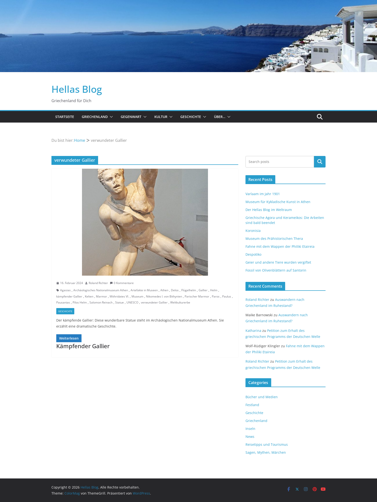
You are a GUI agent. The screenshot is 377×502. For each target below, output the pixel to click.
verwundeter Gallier (154, 302)
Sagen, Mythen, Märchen (265, 452)
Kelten (89, 296)
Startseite (64, 116)
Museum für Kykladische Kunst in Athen (277, 201)
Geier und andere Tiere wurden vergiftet (278, 262)
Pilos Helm (80, 302)
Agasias (65, 290)
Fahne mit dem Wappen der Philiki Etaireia (279, 246)
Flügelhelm (188, 290)
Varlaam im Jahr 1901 (262, 194)
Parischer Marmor (197, 296)
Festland (252, 405)
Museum (137, 296)
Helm (213, 290)
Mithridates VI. (119, 296)
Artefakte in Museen (144, 290)
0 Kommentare (122, 283)
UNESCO (132, 302)
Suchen (320, 161)
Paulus (226, 296)
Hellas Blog (76, 89)
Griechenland (95, 116)
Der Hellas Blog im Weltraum (268, 209)
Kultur (160, 116)
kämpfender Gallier (69, 296)
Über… (219, 116)
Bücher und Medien (261, 397)
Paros (216, 296)
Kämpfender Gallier (83, 346)
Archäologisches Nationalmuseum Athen (100, 290)
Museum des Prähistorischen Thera (274, 238)
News (249, 436)
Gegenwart (131, 116)
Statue (119, 302)
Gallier (203, 290)
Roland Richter (98, 283)
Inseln (250, 428)
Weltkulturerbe (180, 302)
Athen (164, 290)
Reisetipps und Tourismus (266, 444)
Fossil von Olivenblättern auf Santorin (275, 270)
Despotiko (253, 254)
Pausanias (63, 302)
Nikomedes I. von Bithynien (164, 296)
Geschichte (190, 116)
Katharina (253, 330)
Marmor (101, 296)
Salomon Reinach (101, 302)
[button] (110, 116)
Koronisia (253, 230)
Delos (175, 290)
